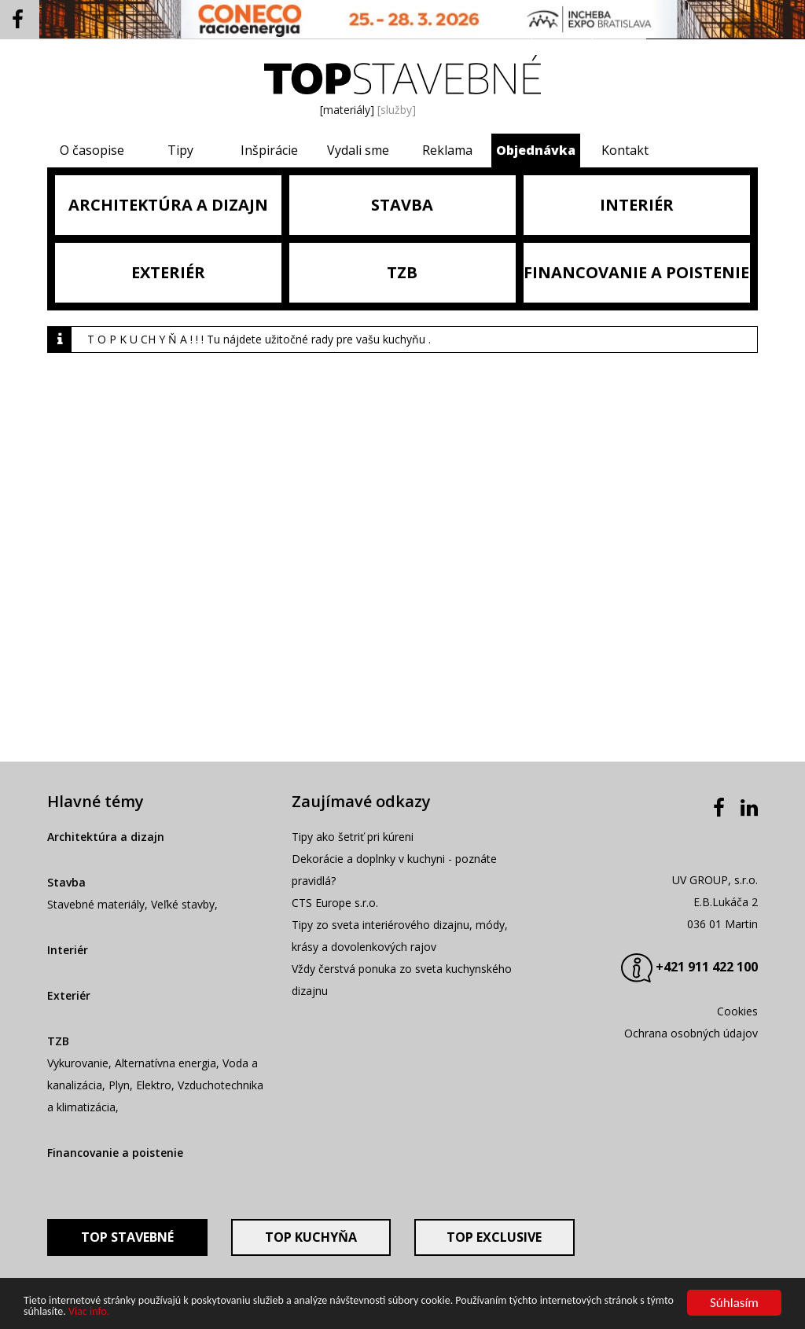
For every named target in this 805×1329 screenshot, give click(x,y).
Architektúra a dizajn (105, 836)
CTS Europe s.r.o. (335, 902)
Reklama (447, 150)
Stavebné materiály (96, 904)
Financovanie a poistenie (115, 1152)
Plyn (119, 1085)
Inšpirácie (269, 150)
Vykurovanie (77, 1062)
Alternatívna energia (165, 1062)
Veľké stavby (183, 904)
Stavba (66, 882)
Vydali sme (358, 150)
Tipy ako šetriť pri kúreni (353, 836)
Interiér (67, 949)
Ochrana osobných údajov (691, 1033)
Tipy (180, 150)
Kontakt (625, 150)
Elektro (153, 1085)
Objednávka (535, 150)
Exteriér (68, 995)
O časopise (92, 150)
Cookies (737, 1011)
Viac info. (88, 1312)
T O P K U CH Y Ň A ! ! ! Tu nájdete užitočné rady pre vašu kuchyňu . (259, 339)
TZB (58, 1040)
